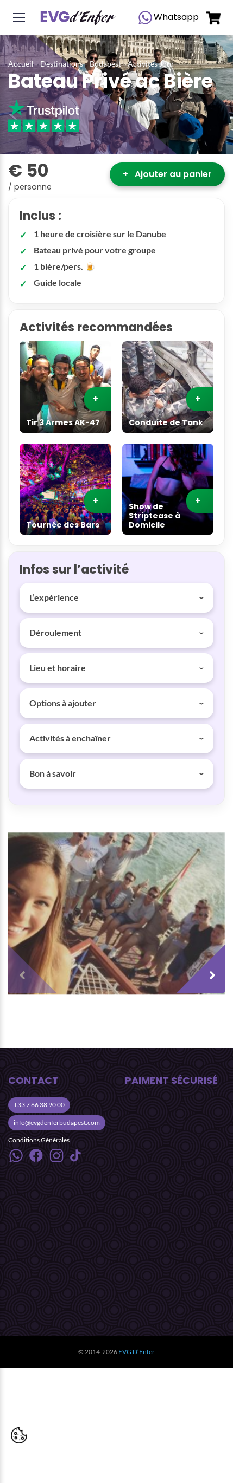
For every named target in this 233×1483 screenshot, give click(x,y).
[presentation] (35, 966)
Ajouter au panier (167, 174)
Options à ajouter (62, 703)
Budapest (105, 63)
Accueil (21, 63)
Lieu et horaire (57, 667)
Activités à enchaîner (70, 738)
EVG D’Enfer (136, 1352)
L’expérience (54, 597)
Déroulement (55, 632)
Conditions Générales (39, 1140)
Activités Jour (151, 63)
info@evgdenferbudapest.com (57, 1122)
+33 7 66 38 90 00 (39, 1105)
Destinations (61, 63)
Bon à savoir (52, 773)
